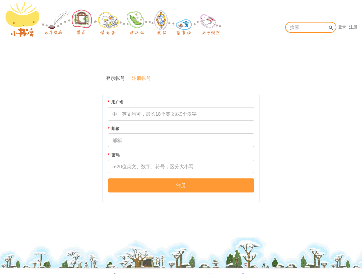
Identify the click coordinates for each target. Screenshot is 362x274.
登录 (342, 27)
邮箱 (115, 128)
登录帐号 (115, 78)
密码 (115, 155)
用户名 (117, 102)
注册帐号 (141, 78)
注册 (353, 27)
